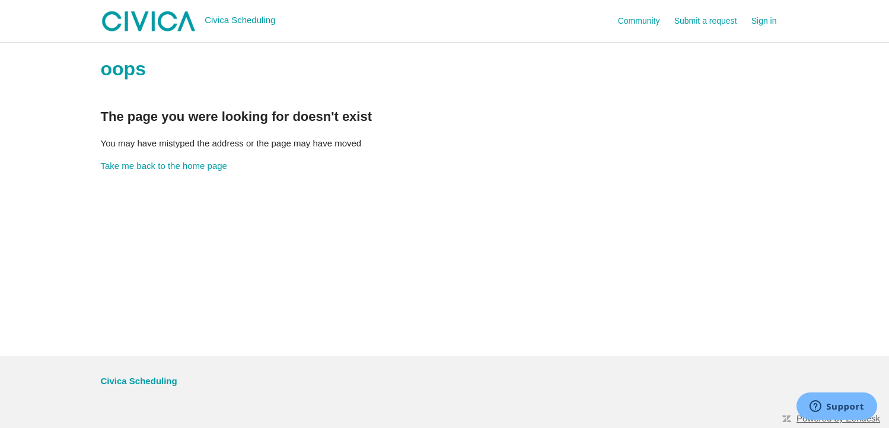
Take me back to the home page (164, 166)
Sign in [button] (764, 20)
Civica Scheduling (139, 381)
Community (639, 20)
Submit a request (705, 20)
